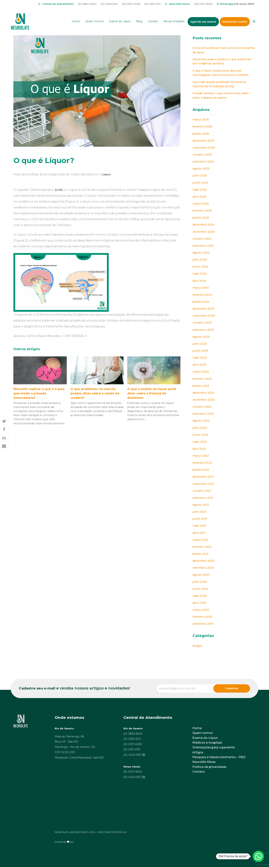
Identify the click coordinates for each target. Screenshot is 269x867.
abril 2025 (199, 196)
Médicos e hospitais (207, 742)
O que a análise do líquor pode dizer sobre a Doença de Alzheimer (151, 393)
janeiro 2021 (200, 553)
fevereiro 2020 (202, 616)
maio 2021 (199, 525)
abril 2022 (199, 448)
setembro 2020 (203, 567)
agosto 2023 (201, 336)
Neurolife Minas (204, 762)
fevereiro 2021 (202, 546)
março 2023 (201, 371)
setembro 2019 (203, 623)
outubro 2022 (202, 406)
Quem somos (202, 733)
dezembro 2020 (204, 560)
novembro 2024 (204, 231)
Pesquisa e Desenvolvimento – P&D (218, 757)
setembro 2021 (203, 497)
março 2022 (201, 455)
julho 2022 (200, 427)
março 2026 (201, 119)
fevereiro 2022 (202, 462)
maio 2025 (200, 189)
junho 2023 (200, 350)
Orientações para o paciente (213, 747)
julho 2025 (200, 175)
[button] (4, 421)
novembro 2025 (204, 147)
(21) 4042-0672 (244, 3)
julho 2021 (199, 511)
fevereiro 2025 (202, 210)
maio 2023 (200, 357)
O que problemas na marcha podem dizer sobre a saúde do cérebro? (94, 393)
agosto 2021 (201, 504)
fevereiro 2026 (202, 126)
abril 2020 (199, 602)
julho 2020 (200, 582)
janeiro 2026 (201, 133)
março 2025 (201, 203)
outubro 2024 (202, 238)
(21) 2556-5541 (109, 3)
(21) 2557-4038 (131, 3)
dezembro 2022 (203, 392)
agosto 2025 (201, 168)
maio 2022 (200, 441)
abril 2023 (199, 364)
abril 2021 (199, 532)
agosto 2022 (201, 420)
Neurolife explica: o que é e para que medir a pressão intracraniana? (39, 393)
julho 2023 (200, 343)
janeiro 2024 (201, 301)
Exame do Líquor (205, 738)
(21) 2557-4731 (152, 3)
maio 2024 (200, 273)
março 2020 (201, 609)
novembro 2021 (203, 483)
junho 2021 (200, 518)
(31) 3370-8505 (203, 3)
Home (197, 728)
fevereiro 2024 (202, 294)
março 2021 (200, 539)
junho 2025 (200, 182)
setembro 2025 (203, 161)
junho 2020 (200, 588)
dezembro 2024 (203, 224)
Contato (198, 771)
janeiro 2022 (201, 469)
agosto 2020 (201, 574)
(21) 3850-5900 (87, 3)
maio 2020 (200, 595)
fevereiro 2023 (202, 378)
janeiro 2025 (201, 217)
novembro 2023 (204, 315)
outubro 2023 (202, 322)
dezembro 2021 (203, 476)
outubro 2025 (202, 154)
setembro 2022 (203, 413)
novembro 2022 (204, 399)
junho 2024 (200, 266)
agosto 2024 (201, 252)
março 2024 (201, 287)
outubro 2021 (202, 490)
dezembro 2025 (203, 140)
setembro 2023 (203, 329)
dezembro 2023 (203, 308)
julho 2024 (200, 259)
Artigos (197, 645)
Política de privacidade (209, 767)
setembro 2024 (203, 245)
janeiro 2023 (201, 385)
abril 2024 (199, 280)
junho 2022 (200, 434)
